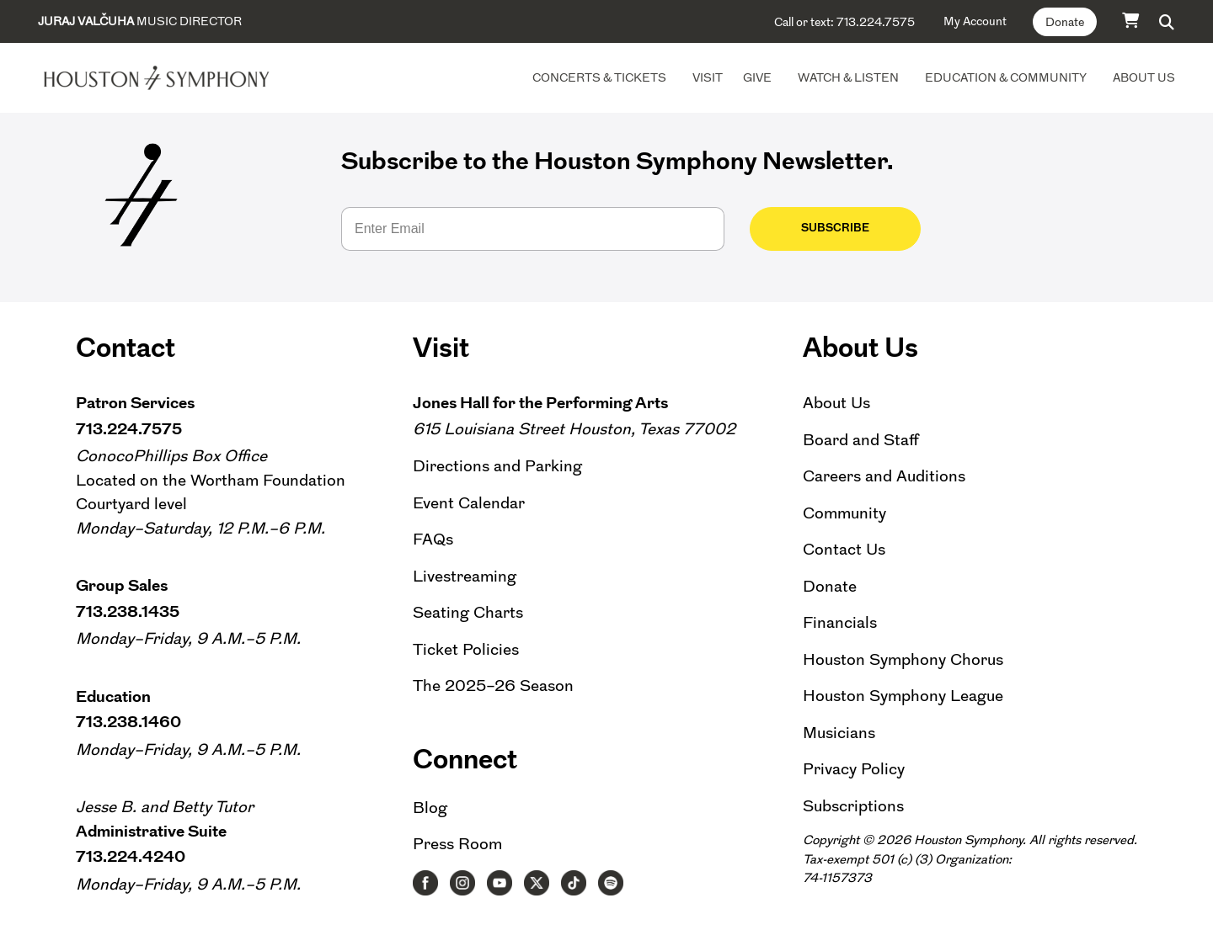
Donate (1064, 22)
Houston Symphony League (903, 696)
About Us (1144, 77)
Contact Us (844, 549)
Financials (840, 622)
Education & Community (1006, 77)
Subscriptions (853, 806)
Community (844, 513)
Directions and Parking (497, 466)
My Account (975, 21)
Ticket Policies (466, 649)
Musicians (839, 733)
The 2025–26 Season (493, 686)
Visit (707, 77)
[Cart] (1131, 20)
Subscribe (813, 227)
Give (757, 77)
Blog (430, 808)
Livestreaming (464, 576)
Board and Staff (861, 440)
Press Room (457, 844)
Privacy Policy (854, 769)
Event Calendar (469, 503)
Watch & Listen (848, 77)
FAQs (433, 539)
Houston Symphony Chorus (903, 659)
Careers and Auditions (884, 476)
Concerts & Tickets (599, 77)
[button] (1167, 22)
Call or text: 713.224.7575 (844, 22)
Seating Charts (468, 612)
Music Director (140, 21)
